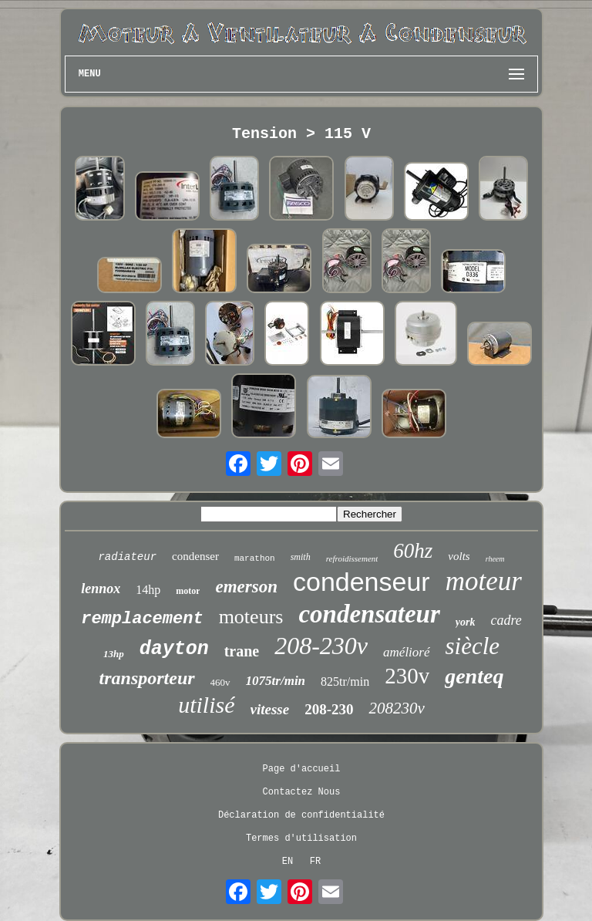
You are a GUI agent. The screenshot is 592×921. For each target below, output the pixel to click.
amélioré (406, 652)
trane (242, 651)
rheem (495, 559)
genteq (474, 676)
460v (220, 682)
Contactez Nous (302, 792)
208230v (396, 708)
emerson (246, 586)
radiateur (127, 557)
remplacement (142, 619)
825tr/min (345, 681)
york (466, 622)
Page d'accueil (302, 769)
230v (407, 675)
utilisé (206, 704)
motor (188, 590)
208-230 (328, 709)
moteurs (251, 617)
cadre (505, 620)
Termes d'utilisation (301, 838)
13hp (113, 654)
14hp (148, 589)
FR (315, 861)
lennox (100, 588)
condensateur (368, 614)
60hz (412, 550)
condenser (195, 556)
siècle (473, 646)
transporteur (147, 678)
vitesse (270, 709)
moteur (484, 581)
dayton (174, 649)
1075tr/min (275, 680)
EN (287, 861)
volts (458, 556)
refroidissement (352, 558)
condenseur (361, 581)
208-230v (321, 646)
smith (301, 557)
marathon (254, 558)
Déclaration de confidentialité (301, 815)
